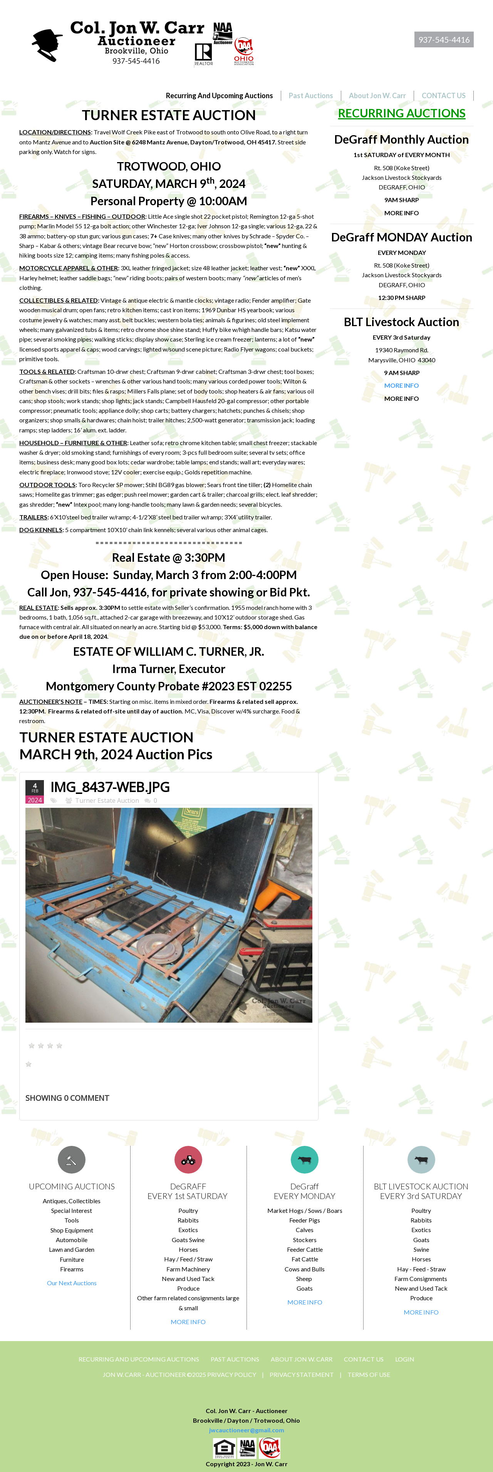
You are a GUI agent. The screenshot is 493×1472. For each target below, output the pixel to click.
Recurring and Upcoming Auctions (139, 1359)
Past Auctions (235, 1359)
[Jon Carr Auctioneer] (142, 41)
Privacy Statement (302, 1374)
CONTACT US (364, 1359)
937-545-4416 (444, 39)
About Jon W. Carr (301, 1359)
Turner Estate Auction (107, 800)
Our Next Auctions (72, 1282)
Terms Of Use (368, 1374)
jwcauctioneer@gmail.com (246, 1429)
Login (404, 1359)
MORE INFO (188, 1321)
